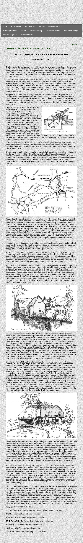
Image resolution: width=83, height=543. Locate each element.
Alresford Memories (53, 31)
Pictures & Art (30, 26)
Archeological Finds (10, 31)
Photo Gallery (16, 26)
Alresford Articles (27, 35)
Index (73, 44)
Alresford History (36, 31)
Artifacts (42, 26)
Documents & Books (55, 26)
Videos (23, 31)
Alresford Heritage (71, 31)
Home (5, 26)
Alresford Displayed (10, 35)
